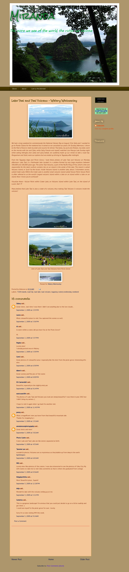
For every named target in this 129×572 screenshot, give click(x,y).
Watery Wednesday (54, 284)
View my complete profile (104, 129)
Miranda (32, 16)
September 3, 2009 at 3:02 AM (27, 433)
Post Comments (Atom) (55, 566)
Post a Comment (20, 521)
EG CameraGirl (21, 382)
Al (17, 326)
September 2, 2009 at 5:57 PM (27, 338)
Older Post (85, 559)
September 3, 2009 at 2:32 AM (27, 421)
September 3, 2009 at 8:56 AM (27, 472)
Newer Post (17, 559)
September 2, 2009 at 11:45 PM (28, 407)
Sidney (18, 303)
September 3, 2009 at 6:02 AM (27, 458)
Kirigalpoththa (21, 477)
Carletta (19, 500)
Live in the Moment (39, 89)
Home (14, 89)
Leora (18, 315)
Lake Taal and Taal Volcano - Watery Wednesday (44, 101)
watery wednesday (65, 292)
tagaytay (54, 292)
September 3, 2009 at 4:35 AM (27, 444)
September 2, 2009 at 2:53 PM (27, 310)
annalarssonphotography (25, 426)
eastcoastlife (21, 394)
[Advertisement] (50, 541)
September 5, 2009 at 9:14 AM (27, 516)
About (24, 89)
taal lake (37, 292)
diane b (18, 370)
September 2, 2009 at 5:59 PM (27, 352)
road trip (30, 292)
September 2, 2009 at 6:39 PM (27, 366)
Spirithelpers (20, 455)
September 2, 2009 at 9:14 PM (27, 388)
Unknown (100, 126)
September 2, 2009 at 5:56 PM (27, 321)
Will (17, 463)
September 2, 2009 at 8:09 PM (27, 377)
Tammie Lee (20, 449)
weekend (75, 292)
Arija (17, 488)
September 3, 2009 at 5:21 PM (27, 495)
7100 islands (21, 292)
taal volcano (46, 292)
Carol (18, 357)
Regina (19, 343)
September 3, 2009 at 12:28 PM (28, 483)
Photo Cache (21, 438)
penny (18, 412)
